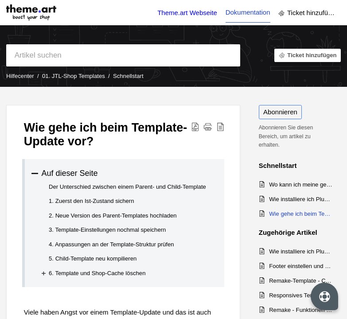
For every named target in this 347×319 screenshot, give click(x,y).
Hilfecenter (20, 76)
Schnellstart (128, 76)
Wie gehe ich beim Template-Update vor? (300, 213)
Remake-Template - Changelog (300, 280)
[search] (123, 55)
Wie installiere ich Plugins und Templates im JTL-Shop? (300, 199)
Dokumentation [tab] (248, 12)
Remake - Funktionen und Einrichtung (300, 310)
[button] (195, 126)
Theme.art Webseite (187, 12)
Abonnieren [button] (280, 112)
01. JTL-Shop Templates (73, 76)
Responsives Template (298, 295)
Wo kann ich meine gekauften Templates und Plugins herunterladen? (300, 184)
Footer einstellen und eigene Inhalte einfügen (300, 266)
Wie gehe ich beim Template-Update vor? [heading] (105, 134)
